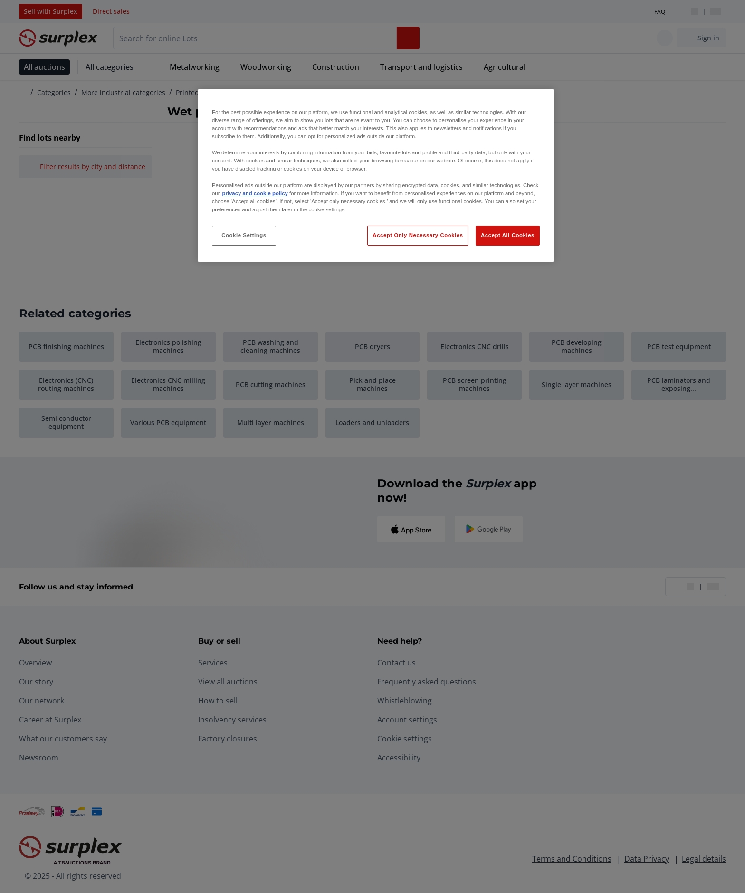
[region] (376, 175)
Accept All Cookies (508, 235)
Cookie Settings (244, 235)
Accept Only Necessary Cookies (417, 235)
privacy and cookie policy (254, 193)
